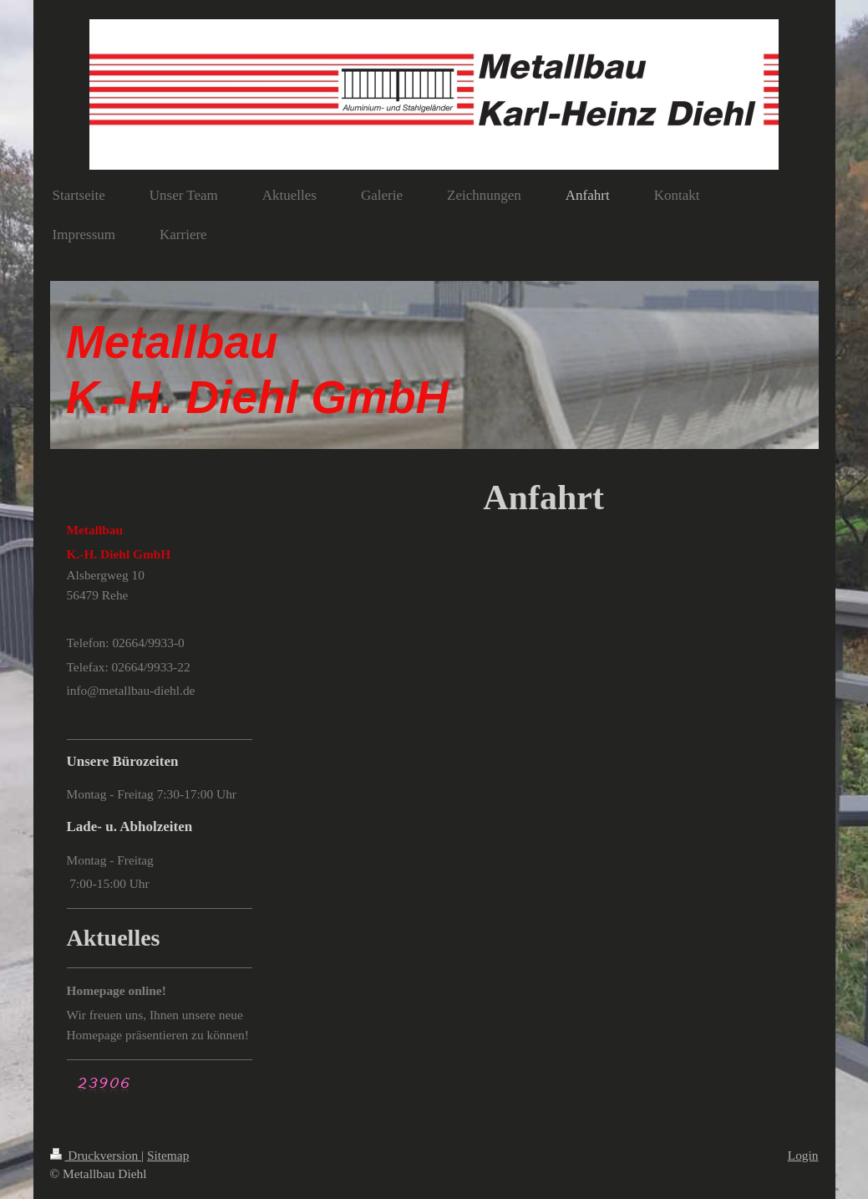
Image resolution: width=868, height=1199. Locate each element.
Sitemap (168, 1155)
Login (803, 1155)
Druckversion (95, 1155)
